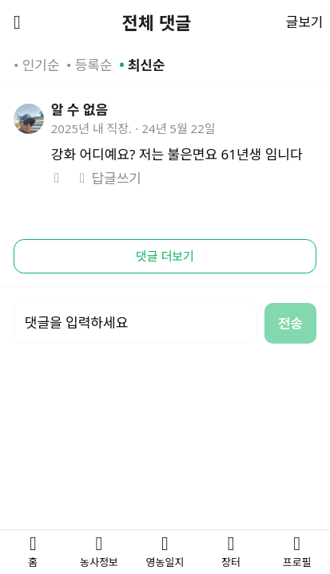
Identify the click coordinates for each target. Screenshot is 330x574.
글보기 (305, 22)
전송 (290, 323)
